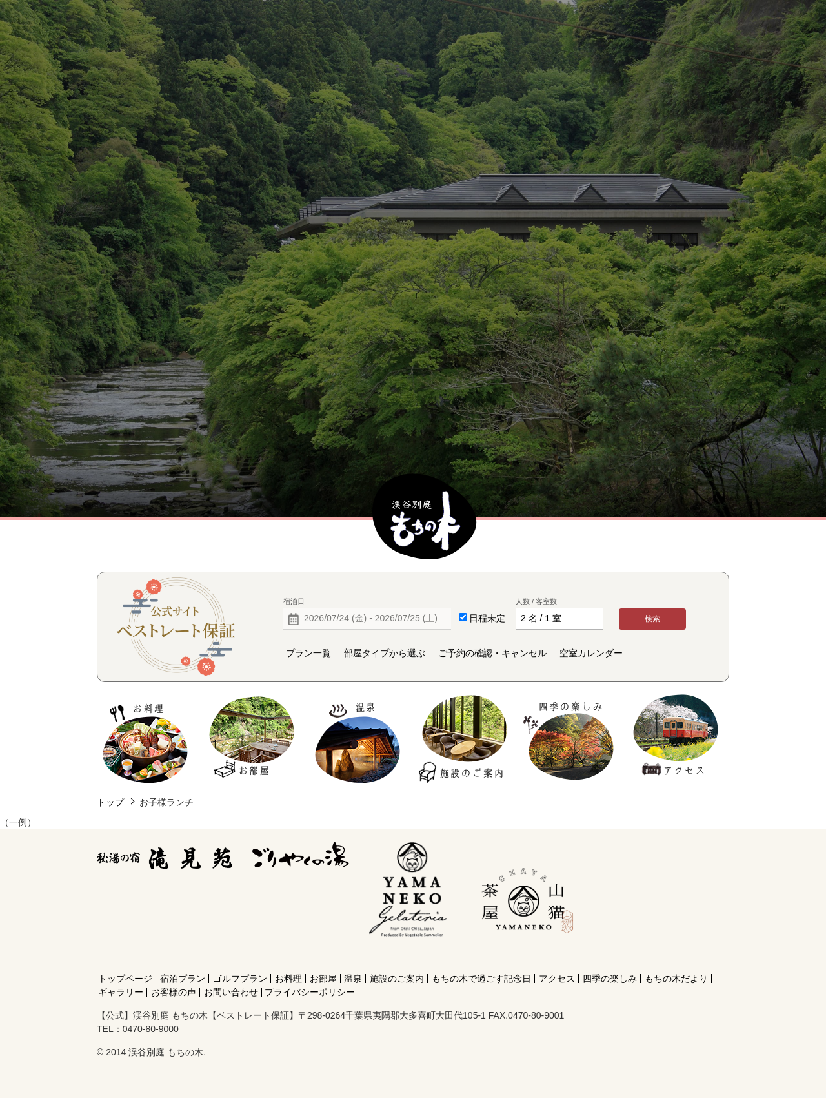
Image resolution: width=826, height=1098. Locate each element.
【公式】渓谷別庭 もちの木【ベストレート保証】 (425, 517)
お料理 (145, 739)
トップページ (125, 978)
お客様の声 (173, 992)
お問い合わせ (231, 992)
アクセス (675, 739)
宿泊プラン (182, 978)
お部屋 (251, 739)
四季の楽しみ (569, 739)
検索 (652, 618)
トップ (110, 802)
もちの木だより (676, 978)
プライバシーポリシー (310, 992)
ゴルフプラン (240, 978)
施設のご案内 (463, 739)
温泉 (358, 739)
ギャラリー (120, 992)
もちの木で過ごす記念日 (481, 978)
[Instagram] (525, 955)
